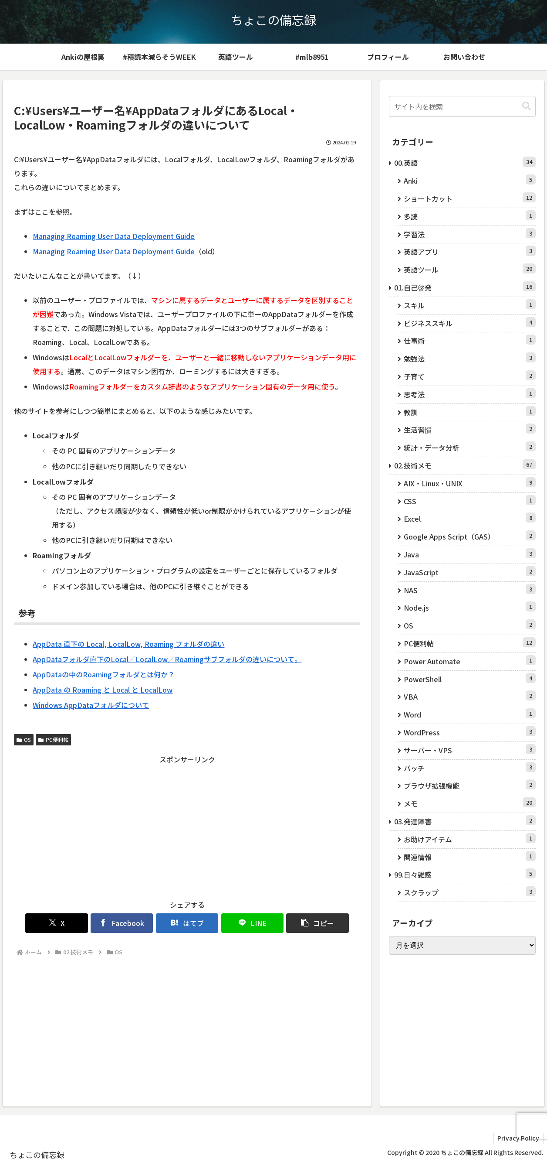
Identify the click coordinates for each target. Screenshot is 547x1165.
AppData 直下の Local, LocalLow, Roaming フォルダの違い (128, 644)
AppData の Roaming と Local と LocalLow (102, 689)
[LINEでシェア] (245, 923)
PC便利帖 (53, 739)
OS (24, 739)
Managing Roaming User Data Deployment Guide (114, 236)
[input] (462, 106)
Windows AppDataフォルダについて (91, 705)
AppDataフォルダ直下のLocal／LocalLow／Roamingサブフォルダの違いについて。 (167, 659)
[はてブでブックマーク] (187, 923)
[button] (303, 923)
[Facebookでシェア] (129, 923)
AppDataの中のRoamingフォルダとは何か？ (104, 674)
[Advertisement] (187, 827)
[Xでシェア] (70, 923)
